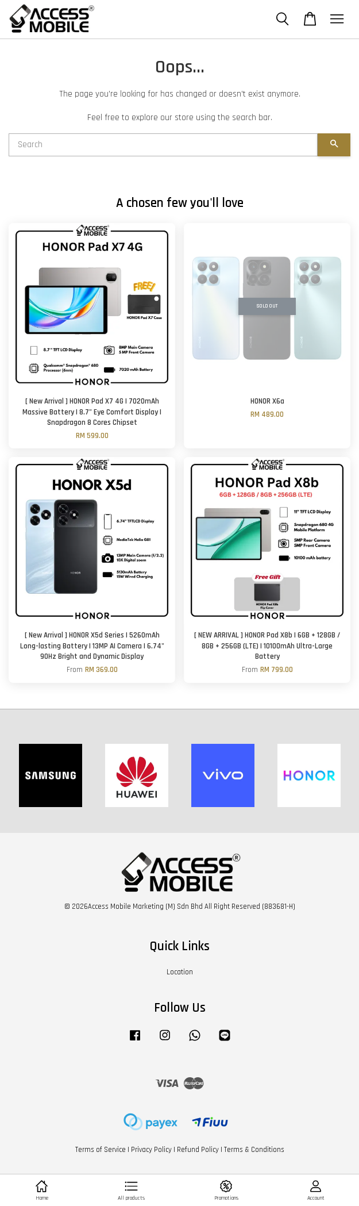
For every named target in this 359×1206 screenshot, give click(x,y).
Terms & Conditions (254, 1149)
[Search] (163, 144)
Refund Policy (198, 1149)
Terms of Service (100, 1149)
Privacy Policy (151, 1149)
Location (180, 972)
